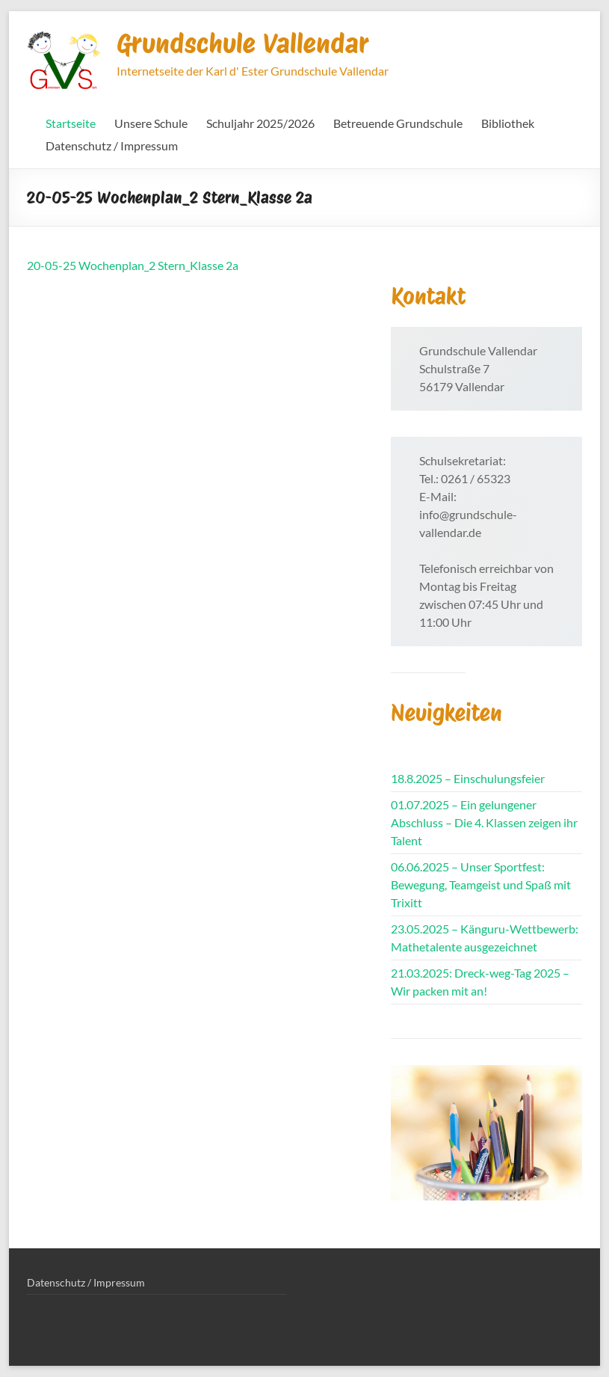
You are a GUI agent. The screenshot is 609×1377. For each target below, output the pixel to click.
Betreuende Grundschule (398, 123)
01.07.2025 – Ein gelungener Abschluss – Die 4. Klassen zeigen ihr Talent (484, 822)
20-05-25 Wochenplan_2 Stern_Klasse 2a (132, 265)
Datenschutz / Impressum (112, 145)
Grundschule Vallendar (243, 43)
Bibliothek (507, 123)
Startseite (71, 123)
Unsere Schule (151, 123)
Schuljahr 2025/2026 (260, 123)
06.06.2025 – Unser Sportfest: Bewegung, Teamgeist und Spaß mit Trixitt (481, 884)
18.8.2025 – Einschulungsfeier (468, 778)
